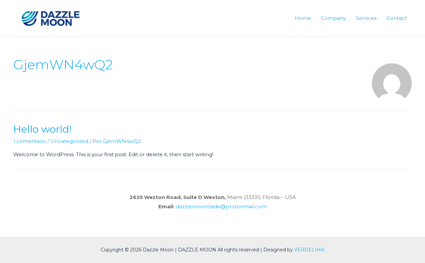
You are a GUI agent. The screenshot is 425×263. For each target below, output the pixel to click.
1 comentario (29, 141)
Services (366, 18)
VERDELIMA (309, 250)
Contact (396, 18)
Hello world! (42, 129)
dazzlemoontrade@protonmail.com (221, 206)
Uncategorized (69, 141)
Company (333, 18)
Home (303, 18)
